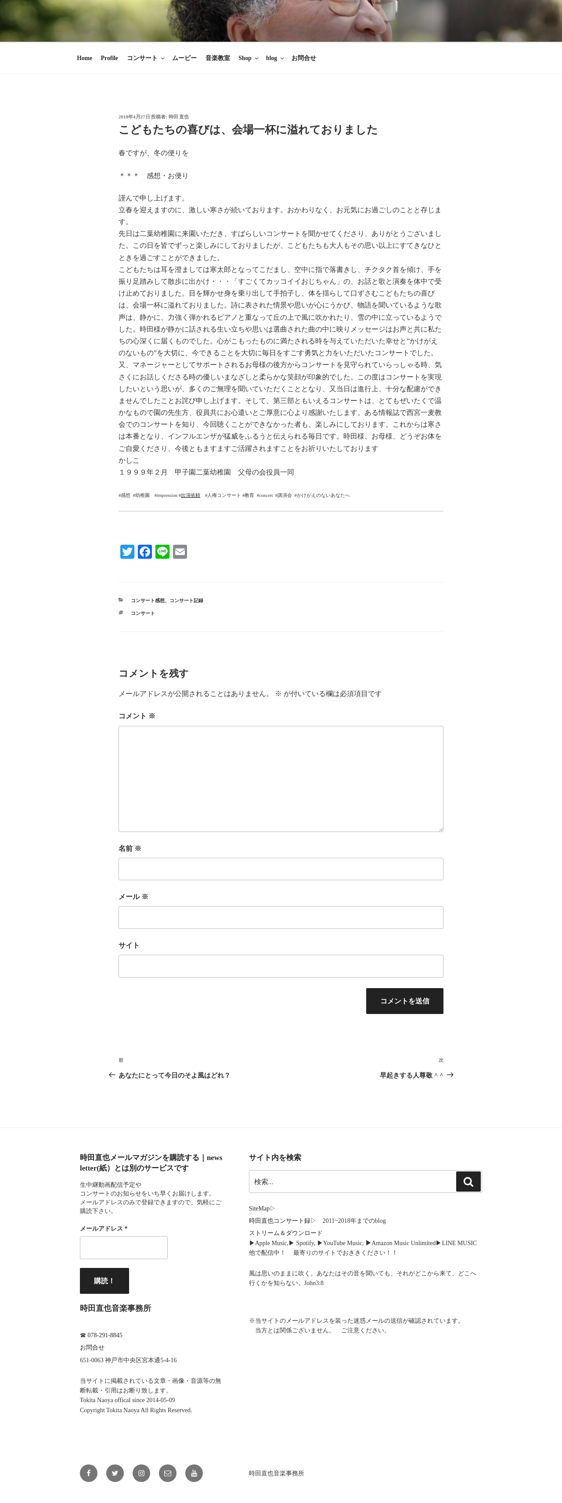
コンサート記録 (186, 600)
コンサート (146, 58)
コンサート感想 (148, 600)
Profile (109, 58)
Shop (248, 58)
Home (84, 58)
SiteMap (259, 1208)
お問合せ (304, 58)
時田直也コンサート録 (279, 1220)
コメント (137, 716)
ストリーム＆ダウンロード (286, 1233)
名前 (130, 848)
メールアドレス (104, 1228)
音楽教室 (217, 58)
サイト (129, 945)
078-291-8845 (105, 1335)
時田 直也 (179, 116)
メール (133, 896)
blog (275, 58)
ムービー (184, 58)
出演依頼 (190, 495)
